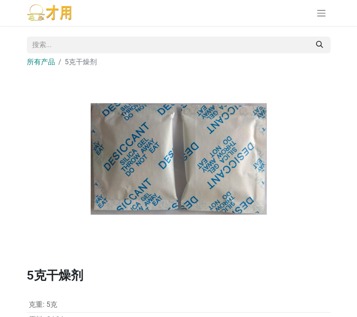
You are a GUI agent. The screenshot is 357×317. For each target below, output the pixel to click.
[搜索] (320, 45)
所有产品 (41, 62)
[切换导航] (321, 13)
